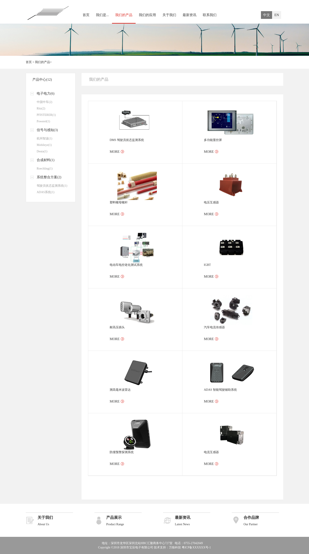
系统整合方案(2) (49, 177)
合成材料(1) (46, 160)
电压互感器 (211, 202)
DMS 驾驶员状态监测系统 (127, 140)
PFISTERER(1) (46, 115)
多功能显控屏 (213, 140)
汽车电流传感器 (214, 327)
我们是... (102, 15)
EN (276, 15)
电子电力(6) (46, 93)
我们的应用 (147, 15)
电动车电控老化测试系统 (126, 264)
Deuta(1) (42, 151)
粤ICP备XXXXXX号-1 (196, 547)
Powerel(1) (43, 121)
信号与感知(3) (47, 130)
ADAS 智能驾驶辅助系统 (220, 389)
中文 (266, 15)
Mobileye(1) (44, 145)
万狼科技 (175, 547)
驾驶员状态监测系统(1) (52, 185)
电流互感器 (211, 452)
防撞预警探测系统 (122, 452)
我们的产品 (123, 15)
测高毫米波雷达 (120, 389)
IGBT (207, 264)
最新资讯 (189, 15)
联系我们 (210, 15)
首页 (86, 15)
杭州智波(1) (44, 138)
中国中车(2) (44, 102)
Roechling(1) (45, 168)
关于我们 (169, 15)
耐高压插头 (117, 327)
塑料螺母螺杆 (119, 202)
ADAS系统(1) (45, 192)
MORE (115, 151)
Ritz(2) (41, 108)
